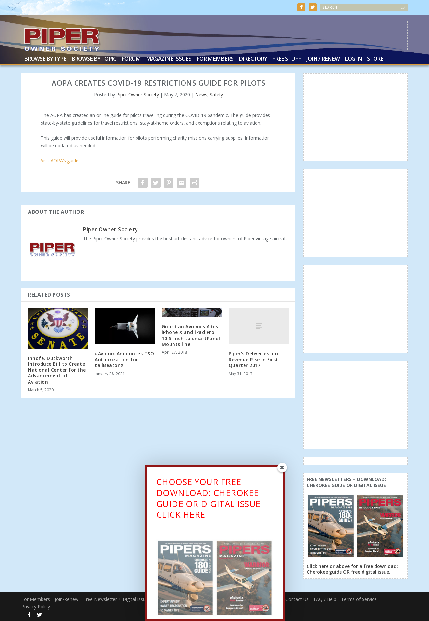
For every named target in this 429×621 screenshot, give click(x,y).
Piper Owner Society (137, 94)
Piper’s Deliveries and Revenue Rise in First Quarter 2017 (254, 359)
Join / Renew (323, 59)
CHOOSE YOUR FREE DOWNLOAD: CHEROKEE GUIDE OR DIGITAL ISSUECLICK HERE (208, 500)
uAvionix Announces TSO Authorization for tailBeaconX (124, 359)
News (201, 94)
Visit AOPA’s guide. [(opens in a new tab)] (60, 160)
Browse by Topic (93, 59)
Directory (253, 59)
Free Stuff (286, 59)
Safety (216, 94)
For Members (215, 59)
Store (375, 59)
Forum (131, 59)
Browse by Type (45, 59)
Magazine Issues (168, 59)
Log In (353, 59)
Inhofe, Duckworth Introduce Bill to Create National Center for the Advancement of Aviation (57, 370)
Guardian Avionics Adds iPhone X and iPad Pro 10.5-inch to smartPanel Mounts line (191, 335)
